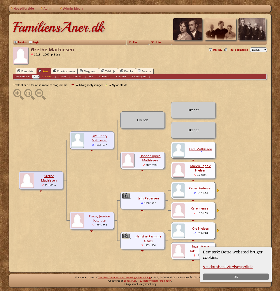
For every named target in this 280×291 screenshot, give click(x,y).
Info (158, 42)
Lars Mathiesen (200, 149)
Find (135, 42)
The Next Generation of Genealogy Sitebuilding (124, 277)
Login (36, 42)
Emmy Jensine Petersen (99, 218)
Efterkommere (64, 71)
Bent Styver (130, 280)
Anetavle (121, 76)
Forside (22, 42)
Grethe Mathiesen (49, 178)
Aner (43, 71)
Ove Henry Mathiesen (99, 137)
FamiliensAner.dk (58, 27)
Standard (47, 76)
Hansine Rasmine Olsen (148, 238)
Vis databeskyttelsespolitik (228, 266)
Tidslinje (108, 71)
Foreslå (144, 71)
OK (235, 277)
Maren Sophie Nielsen (200, 168)
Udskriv (217, 49)
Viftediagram (139, 76)
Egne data (25, 71)
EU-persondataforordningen (155, 280)
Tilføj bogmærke (238, 49)
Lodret (62, 76)
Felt (91, 76)
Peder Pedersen (200, 188)
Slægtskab (88, 71)
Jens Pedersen (148, 198)
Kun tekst (104, 76)
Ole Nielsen (200, 228)
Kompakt (77, 76)
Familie (126, 71)
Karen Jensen (200, 208)
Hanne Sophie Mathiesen (150, 158)
